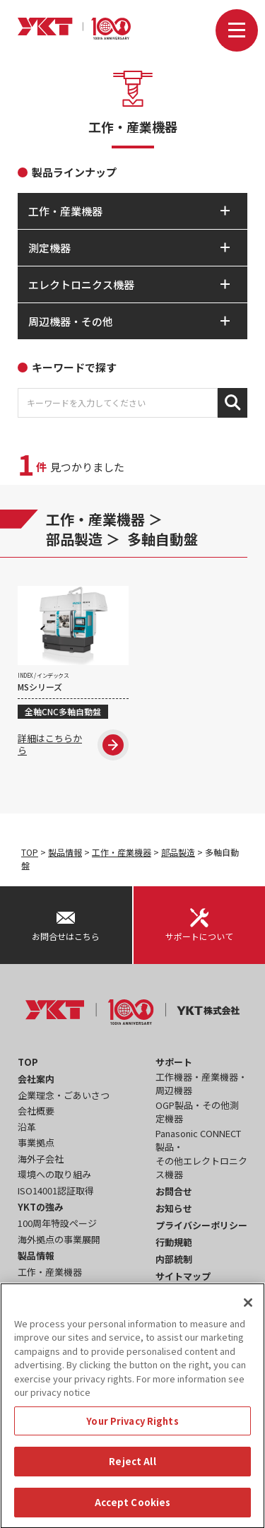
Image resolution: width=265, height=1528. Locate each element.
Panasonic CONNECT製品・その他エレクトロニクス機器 (201, 1154)
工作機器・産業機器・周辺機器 (201, 1084)
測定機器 (36, 1288)
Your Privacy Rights (132, 1428)
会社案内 (36, 1079)
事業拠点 (36, 1142)
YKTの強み (41, 1206)
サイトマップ (183, 1276)
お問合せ (173, 1191)
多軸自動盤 (162, 539)
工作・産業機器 (95, 519)
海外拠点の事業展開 (59, 1239)
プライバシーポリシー (201, 1225)
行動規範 (173, 1242)
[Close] (248, 1308)
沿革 (27, 1127)
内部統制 (173, 1259)
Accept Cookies (133, 1509)
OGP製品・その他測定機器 (197, 1112)
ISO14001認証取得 (56, 1190)
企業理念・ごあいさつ (64, 1095)
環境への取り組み (54, 1174)
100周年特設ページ (57, 1223)
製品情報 (65, 852)
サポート (173, 1062)
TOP (29, 852)
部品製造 (74, 539)
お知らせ (173, 1208)
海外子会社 (41, 1158)
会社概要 (36, 1110)
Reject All (132, 1468)
